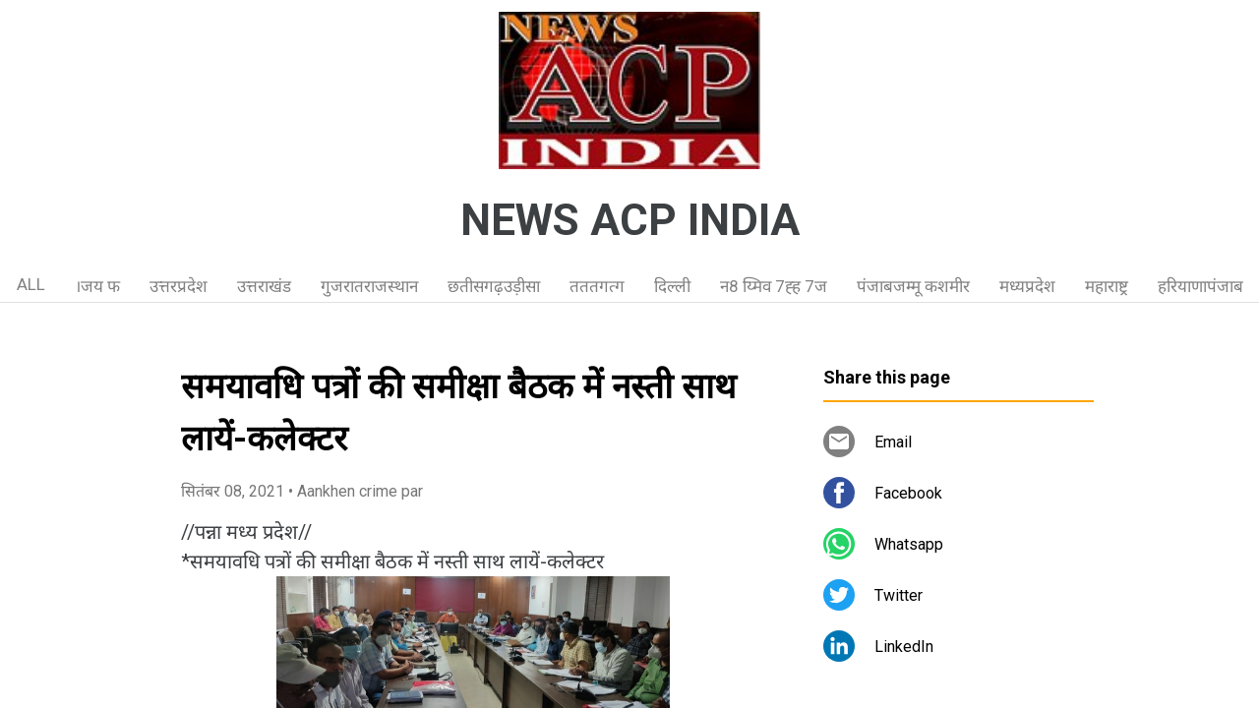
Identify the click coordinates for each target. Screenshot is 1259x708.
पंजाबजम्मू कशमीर (913, 286)
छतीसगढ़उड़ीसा (494, 286)
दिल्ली (672, 286)
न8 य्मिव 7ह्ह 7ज (773, 286)
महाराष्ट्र (1106, 286)
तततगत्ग (597, 286)
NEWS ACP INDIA (630, 220)
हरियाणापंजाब (1200, 286)
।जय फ (97, 286)
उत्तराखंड (264, 286)
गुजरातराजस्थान (369, 286)
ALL (31, 284)
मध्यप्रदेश (1027, 286)
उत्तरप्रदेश (179, 286)
